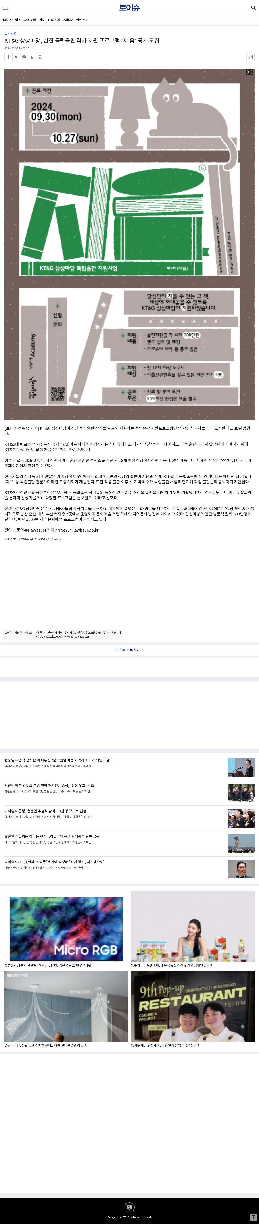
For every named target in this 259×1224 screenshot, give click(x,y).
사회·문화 (30, 20)
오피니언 (67, 20)
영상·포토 (82, 20)
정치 (42, 20)
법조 (18, 20)
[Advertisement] (129, 589)
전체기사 (6, 20)
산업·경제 (54, 20)
